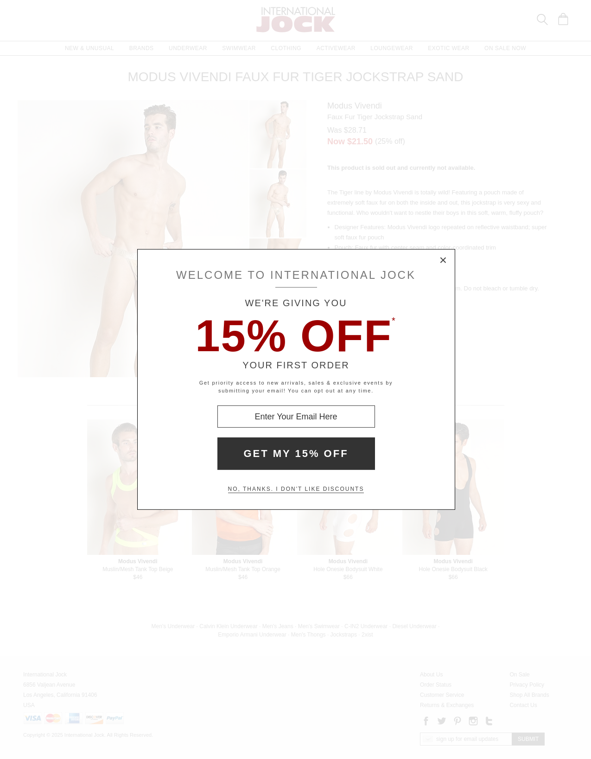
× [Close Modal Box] (443, 260)
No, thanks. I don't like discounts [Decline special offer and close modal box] (296, 489)
